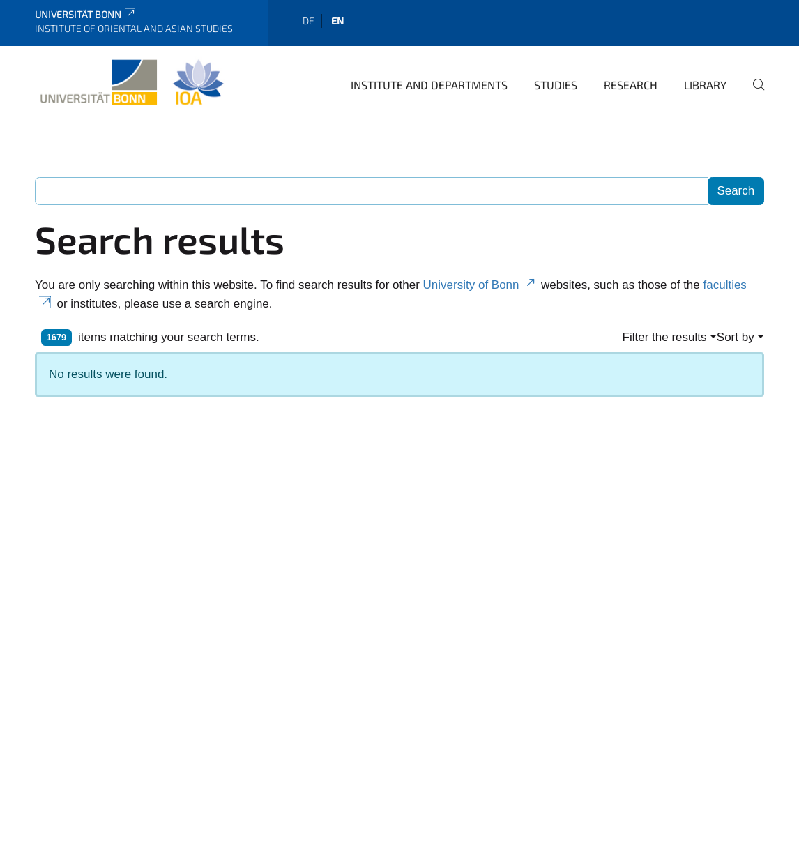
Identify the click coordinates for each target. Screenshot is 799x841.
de (308, 20)
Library (705, 84)
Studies (555, 84)
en (337, 20)
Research (630, 84)
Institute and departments (429, 84)
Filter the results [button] (665, 337)
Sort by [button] (735, 337)
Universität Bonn (86, 14)
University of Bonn (480, 284)
